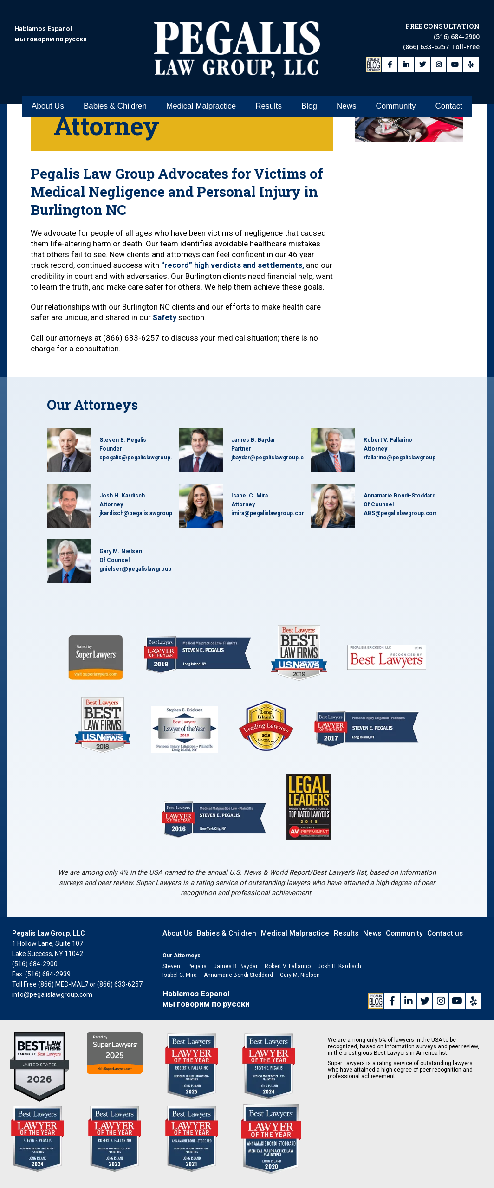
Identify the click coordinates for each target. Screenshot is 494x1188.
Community (396, 102)
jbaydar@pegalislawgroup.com (271, 467)
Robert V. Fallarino (388, 449)
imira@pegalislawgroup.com (269, 523)
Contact (448, 102)
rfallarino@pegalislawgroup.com (406, 467)
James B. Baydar (253, 449)
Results (268, 102)
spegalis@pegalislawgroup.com (141, 467)
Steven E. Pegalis (122, 449)
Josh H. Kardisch (122, 505)
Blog (309, 102)
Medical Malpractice (201, 102)
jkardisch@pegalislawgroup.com (142, 523)
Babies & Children (115, 102)
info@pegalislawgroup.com (52, 1004)
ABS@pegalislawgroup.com (401, 523)
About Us (48, 102)
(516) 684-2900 (457, 35)
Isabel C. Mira (249, 505)
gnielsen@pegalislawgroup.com (142, 578)
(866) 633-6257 (427, 45)
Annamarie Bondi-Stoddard (400, 505)
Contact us (445, 943)
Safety (165, 327)
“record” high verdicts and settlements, (234, 265)
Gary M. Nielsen (120, 561)
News (347, 102)
